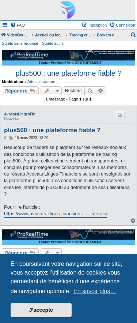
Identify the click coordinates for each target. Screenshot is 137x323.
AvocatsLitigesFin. (20, 114)
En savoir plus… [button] (94, 291)
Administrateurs (41, 81)
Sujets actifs (53, 43)
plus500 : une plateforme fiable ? (68, 73)
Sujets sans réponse (20, 43)
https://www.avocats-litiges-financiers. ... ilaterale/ (55, 213)
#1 (6, 138)
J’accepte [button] (41, 310)
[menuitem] (17, 25)
